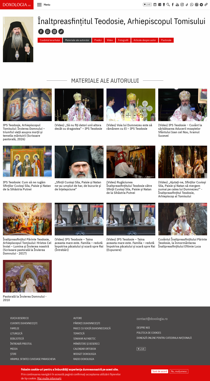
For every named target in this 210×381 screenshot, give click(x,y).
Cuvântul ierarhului (50, 40)
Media (14, 348)
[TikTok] (187, 4)
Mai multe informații (49, 378)
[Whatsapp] (47, 31)
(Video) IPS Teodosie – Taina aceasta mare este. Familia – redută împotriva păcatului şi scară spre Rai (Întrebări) (79, 245)
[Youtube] (177, 4)
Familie (14, 328)
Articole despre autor (145, 40)
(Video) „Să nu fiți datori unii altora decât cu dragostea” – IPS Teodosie (78, 126)
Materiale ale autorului (77, 40)
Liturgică (16, 333)
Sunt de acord (159, 371)
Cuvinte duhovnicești (23, 323)
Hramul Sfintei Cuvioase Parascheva (32, 359)
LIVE (148, 4)
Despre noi (143, 327)
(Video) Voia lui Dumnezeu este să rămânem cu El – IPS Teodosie (129, 126)
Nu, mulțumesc (179, 371)
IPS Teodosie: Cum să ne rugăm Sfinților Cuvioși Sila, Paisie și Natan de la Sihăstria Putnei (27, 185)
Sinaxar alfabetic (84, 338)
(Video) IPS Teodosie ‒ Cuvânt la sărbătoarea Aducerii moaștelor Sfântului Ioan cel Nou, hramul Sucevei (180, 130)
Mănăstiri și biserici (86, 343)
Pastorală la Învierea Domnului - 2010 (25, 298)
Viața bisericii (19, 318)
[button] (43, 4)
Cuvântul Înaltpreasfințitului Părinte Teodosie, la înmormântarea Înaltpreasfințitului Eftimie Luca (182, 243)
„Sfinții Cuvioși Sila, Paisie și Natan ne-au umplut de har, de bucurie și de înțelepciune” (78, 185)
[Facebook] (173, 4)
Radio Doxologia (83, 359)
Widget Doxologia (84, 354)
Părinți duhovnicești (86, 323)
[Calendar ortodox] (155, 4)
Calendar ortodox (84, 348)
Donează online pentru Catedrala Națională (164, 338)
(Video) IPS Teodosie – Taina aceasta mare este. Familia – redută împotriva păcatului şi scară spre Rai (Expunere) (130, 245)
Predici (98, 40)
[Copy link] (61, 31)
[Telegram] (202, 4)
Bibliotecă (17, 338)
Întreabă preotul (21, 343)
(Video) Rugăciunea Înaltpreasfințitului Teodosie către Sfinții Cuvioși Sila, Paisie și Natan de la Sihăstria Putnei (129, 187)
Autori (77, 318)
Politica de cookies (149, 332)
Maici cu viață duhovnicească (92, 328)
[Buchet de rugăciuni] (163, 4)
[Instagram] (182, 4)
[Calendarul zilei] (160, 4)
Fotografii (123, 40)
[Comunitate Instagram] (197, 4)
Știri (13, 354)
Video (110, 40)
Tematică (78, 333)
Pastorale (166, 40)
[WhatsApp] (192, 4)
